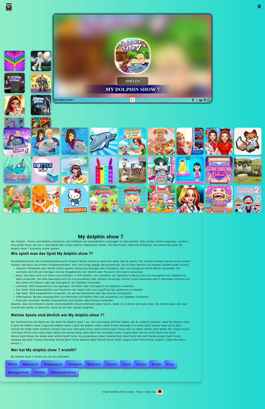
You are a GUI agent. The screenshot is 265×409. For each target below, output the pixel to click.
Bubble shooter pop (14, 61)
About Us (149, 391)
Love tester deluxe (219, 170)
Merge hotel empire (14, 105)
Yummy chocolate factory (132, 199)
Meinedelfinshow (63, 372)
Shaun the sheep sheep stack (132, 170)
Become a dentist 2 (247, 199)
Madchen (94, 364)
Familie (112, 364)
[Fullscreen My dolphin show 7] (132, 100)
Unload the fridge (190, 141)
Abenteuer (30, 364)
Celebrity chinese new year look (219, 141)
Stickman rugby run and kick (41, 61)
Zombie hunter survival (41, 83)
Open (259, 6)
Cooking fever (46, 199)
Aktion (12, 364)
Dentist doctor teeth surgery (190, 199)
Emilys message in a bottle (132, 141)
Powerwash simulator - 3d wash (41, 105)
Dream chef (75, 170)
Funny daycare (161, 199)
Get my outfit (190, 170)
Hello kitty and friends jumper (75, 199)
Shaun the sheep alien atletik (247, 170)
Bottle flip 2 (46, 170)
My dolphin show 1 (75, 141)
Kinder (142, 364)
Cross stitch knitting (247, 141)
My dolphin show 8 (17, 141)
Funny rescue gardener (17, 199)
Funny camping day (103, 199)
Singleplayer (53, 364)
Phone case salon (103, 170)
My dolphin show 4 (103, 141)
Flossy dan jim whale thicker (17, 170)
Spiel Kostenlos (19, 6)
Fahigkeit (75, 364)
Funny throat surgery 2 (219, 199)
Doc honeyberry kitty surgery (161, 170)
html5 (127, 364)
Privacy (139, 391)
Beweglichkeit (18, 372)
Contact (130, 391)
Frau (170, 364)
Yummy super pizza (161, 141)
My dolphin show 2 (46, 141)
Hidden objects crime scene (14, 83)
